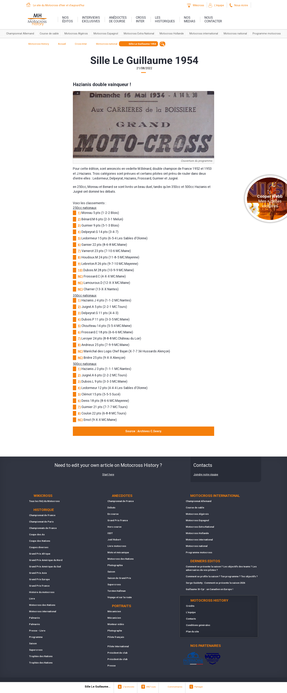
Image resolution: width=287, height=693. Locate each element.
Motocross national (235, 33)
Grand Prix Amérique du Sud (45, 566)
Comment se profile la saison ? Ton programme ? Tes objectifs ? (222, 576)
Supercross (35, 649)
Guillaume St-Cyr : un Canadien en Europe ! (209, 589)
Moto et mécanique (118, 552)
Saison (33, 643)
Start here (108, 474)
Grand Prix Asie (38, 573)
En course (113, 514)
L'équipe (219, 5)
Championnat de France (42, 515)
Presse (111, 665)
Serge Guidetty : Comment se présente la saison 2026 (215, 582)
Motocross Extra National (139, 33)
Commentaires (175, 686)
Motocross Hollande (172, 33)
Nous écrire (241, 5)
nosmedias (189, 19)
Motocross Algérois (76, 33)
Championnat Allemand (20, 33)
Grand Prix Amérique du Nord (45, 560)
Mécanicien (114, 611)
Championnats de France (43, 528)
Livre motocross (116, 546)
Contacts (191, 618)
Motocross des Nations (42, 605)
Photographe (114, 630)
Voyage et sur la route (119, 597)
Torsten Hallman (116, 591)
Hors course (114, 526)
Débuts (111, 507)
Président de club (117, 652)
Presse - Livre (37, 630)
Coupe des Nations (39, 541)
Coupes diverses (38, 547)
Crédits (190, 606)
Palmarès (34, 617)
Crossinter (141, 19)
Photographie (115, 565)
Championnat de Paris (41, 521)
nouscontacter (213, 19)
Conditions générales (198, 625)
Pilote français (115, 637)
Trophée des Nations (41, 656)
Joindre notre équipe (205, 474)
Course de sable (49, 33)
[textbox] (162, 44)
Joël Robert (114, 539)
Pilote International (118, 646)
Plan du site (192, 631)
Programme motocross (267, 33)
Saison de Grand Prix (119, 578)
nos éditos (67, 19)
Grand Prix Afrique (39, 553)
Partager (198, 686)
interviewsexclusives (91, 19)
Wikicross (198, 5)
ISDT (110, 533)
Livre (32, 598)
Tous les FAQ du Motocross (44, 501)
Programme (36, 637)
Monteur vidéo (115, 624)
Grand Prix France (39, 585)
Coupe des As (37, 534)
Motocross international (203, 33)
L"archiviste (128, 686)
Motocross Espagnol (106, 33)
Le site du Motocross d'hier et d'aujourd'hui (58, 5)
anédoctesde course (118, 19)
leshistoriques (165, 19)
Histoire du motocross (41, 592)
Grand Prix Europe (39, 579)
